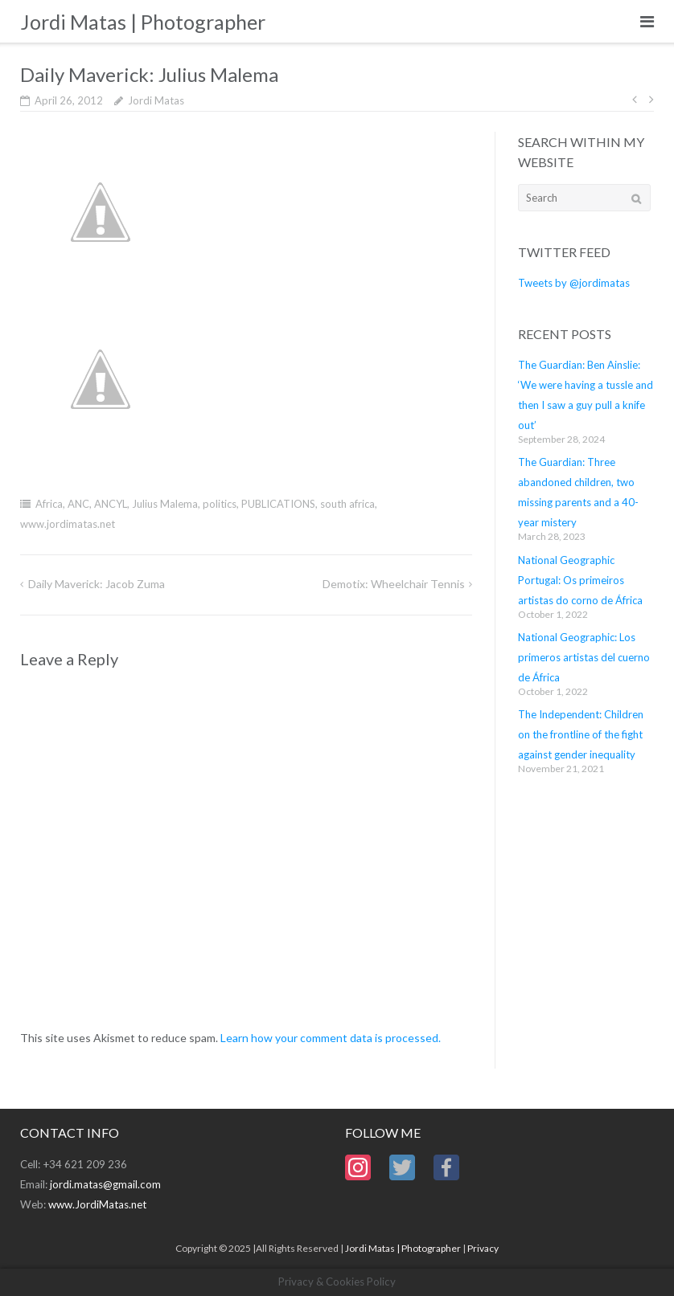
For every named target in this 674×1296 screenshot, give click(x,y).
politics (219, 503)
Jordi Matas (156, 100)
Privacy (483, 1248)
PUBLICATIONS (278, 503)
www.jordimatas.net (67, 523)
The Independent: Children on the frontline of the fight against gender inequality (580, 734)
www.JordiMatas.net (97, 1204)
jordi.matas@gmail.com (105, 1184)
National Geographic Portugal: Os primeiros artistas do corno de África (580, 580)
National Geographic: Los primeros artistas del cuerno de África (584, 657)
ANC (78, 503)
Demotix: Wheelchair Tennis (394, 584)
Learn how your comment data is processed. (330, 1038)
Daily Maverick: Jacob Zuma (96, 584)
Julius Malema (165, 503)
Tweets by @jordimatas (574, 282)
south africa (347, 503)
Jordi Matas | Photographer (403, 1248)
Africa (49, 503)
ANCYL (110, 503)
